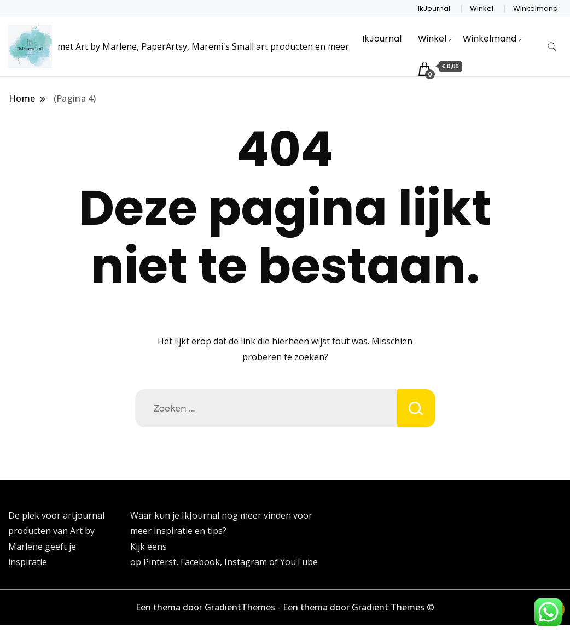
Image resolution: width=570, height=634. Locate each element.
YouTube (299, 562)
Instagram (246, 562)
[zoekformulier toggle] (552, 47)
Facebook (200, 562)
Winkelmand (535, 8)
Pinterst (159, 562)
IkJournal (434, 8)
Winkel (481, 8)
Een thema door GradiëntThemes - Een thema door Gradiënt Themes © (285, 607)
